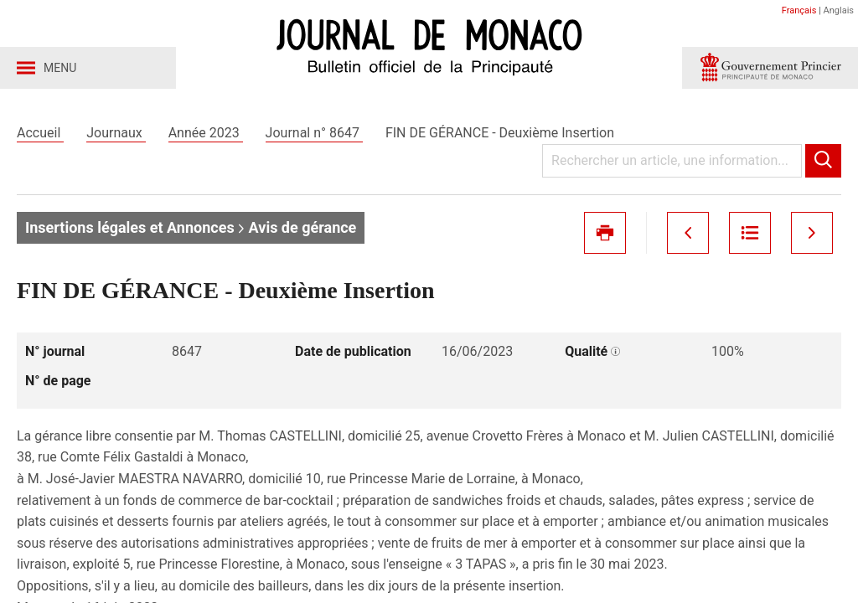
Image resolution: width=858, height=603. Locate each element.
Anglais (839, 10)
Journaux (115, 133)
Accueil (40, 133)
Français (799, 10)
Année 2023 (205, 133)
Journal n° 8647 (314, 133)
